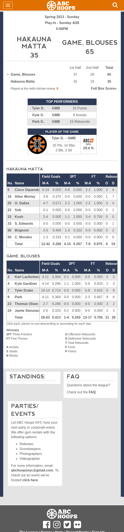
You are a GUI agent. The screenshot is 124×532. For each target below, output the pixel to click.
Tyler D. (38, 108)
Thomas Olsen (26, 304)
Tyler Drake (24, 290)
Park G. (38, 121)
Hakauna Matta (23, 81)
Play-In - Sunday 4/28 (62, 23)
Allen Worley (25, 196)
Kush (19, 217)
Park (18, 297)
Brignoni (22, 230)
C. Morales (23, 237)
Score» (104, 88)
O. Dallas (22, 203)
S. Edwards (24, 223)
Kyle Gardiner (26, 283)
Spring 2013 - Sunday (62, 17)
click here (30, 480)
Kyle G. (38, 115)
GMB (56, 108)
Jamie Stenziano (28, 310)
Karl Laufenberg (28, 277)
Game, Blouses (23, 74)
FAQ (92, 392)
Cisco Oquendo (27, 190)
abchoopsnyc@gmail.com (32, 470)
